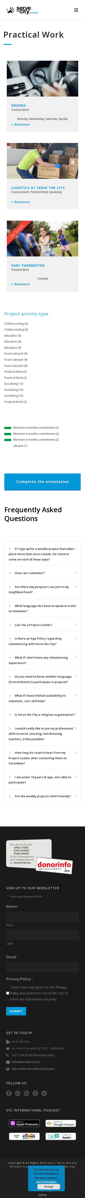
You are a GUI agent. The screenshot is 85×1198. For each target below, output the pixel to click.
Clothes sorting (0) (16, 324)
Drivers (18, 105)
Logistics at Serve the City (38, 188)
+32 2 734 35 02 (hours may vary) (33, 1055)
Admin (42, 1195)
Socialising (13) (13, 384)
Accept (48, 1186)
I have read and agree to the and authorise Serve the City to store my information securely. (39, 993)
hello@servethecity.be (26, 1062)
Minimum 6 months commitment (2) (36, 428)
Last (9, 943)
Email (12, 957)
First (9, 925)
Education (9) (12, 336)
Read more (20, 124)
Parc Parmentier (28, 265)
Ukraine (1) (20, 446)
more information (46, 1182)
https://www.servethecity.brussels (33, 1069)
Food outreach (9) (15, 353)
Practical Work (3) (15, 372)
